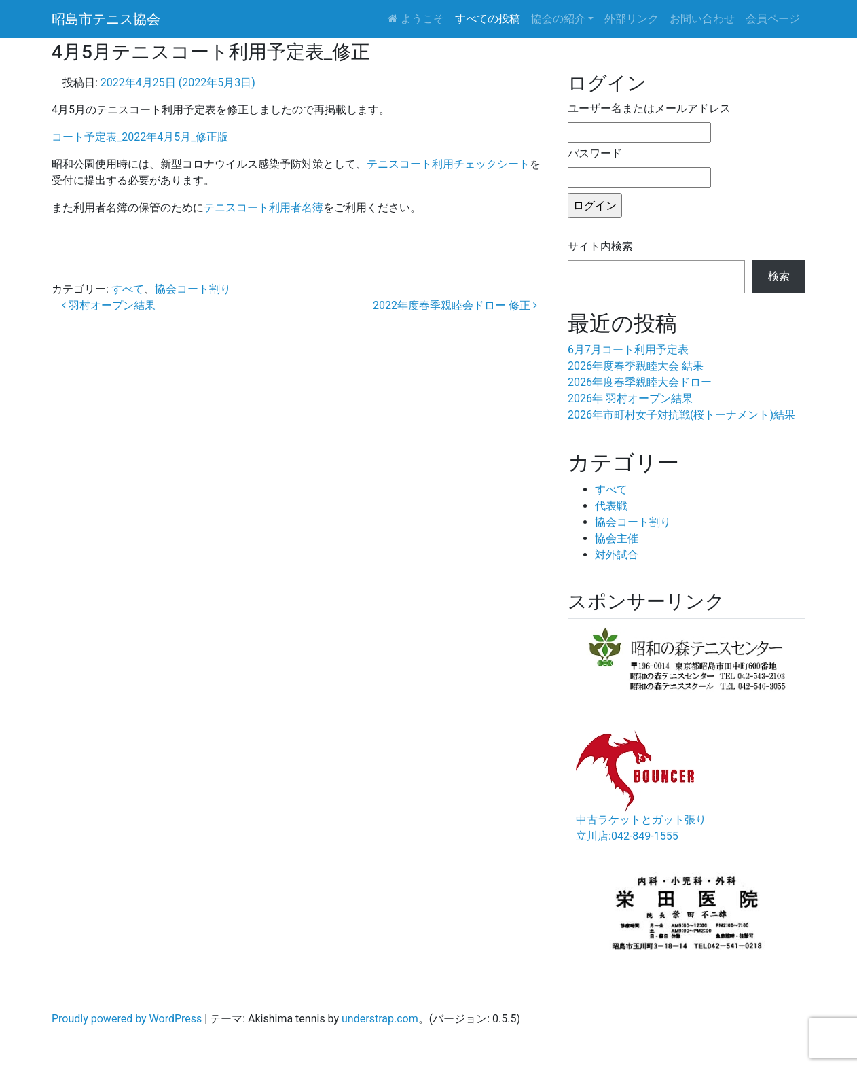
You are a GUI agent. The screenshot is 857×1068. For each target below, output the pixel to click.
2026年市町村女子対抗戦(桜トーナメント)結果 (681, 414)
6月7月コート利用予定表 (628, 349)
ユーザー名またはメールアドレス (649, 108)
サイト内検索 (600, 246)
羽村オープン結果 (109, 305)
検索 (779, 276)
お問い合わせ (702, 18)
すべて (127, 289)
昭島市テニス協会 (106, 19)
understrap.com (380, 1018)
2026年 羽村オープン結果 (630, 398)
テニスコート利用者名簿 (263, 207)
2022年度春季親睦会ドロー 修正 (455, 305)
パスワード (595, 153)
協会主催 (616, 538)
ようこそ (416, 18)
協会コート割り (193, 289)
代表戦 (611, 505)
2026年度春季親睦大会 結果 (636, 365)
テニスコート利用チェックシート (448, 164)
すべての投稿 (487, 18)
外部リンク (631, 18)
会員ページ (773, 18)
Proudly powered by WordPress (127, 1018)
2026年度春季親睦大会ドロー (640, 382)
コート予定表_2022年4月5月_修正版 (140, 136)
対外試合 (616, 554)
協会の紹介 (558, 18)
